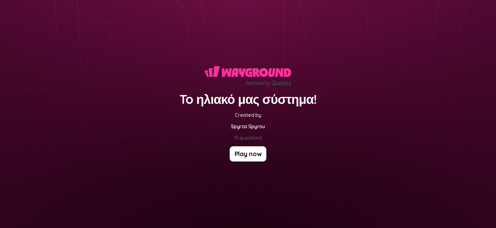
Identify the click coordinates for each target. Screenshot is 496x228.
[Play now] (248, 154)
